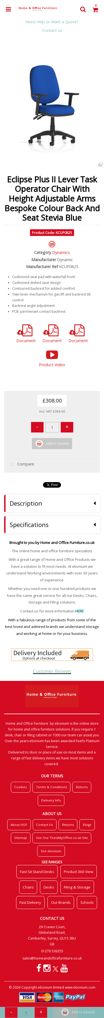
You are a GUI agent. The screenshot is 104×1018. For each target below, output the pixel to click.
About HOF (19, 825)
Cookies (20, 787)
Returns (82, 787)
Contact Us (44, 825)
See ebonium (51, 851)
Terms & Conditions (51, 787)
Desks (49, 887)
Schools (87, 902)
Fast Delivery (30, 902)
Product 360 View (78, 871)
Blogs (87, 825)
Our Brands (61, 902)
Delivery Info (51, 800)
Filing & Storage (77, 887)
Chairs (28, 887)
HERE (79, 611)
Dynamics (61, 252)
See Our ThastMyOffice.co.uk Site (62, 838)
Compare (21, 464)
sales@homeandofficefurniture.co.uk (52, 958)
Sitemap (20, 838)
